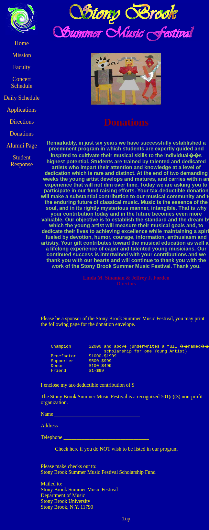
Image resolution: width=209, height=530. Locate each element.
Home (20, 43)
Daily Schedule (20, 101)
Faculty (20, 67)
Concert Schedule (20, 82)
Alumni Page (20, 152)
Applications (20, 116)
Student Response (20, 167)
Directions (20, 128)
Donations (20, 140)
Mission (20, 55)
